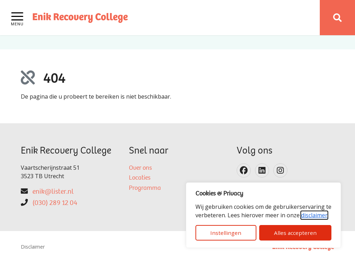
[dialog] (263, 215)
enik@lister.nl (53, 191)
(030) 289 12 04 (54, 203)
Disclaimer (33, 246)
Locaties (139, 178)
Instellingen (225, 232)
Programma (145, 188)
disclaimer (314, 215)
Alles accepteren (295, 232)
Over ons (140, 168)
